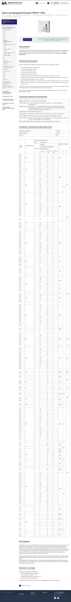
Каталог (21, 592)
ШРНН (4, 76)
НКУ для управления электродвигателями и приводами (7, 83)
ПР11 (5, 47)
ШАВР (4, 37)
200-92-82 (54, 2)
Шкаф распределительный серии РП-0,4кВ (9, 53)
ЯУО (4, 59)
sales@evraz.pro (42, 3)
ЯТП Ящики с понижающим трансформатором (8, 67)
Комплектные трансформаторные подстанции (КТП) (7, 92)
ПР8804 (5, 50)
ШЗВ (4, 74)
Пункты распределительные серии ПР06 (9, 44)
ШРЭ (4, 35)
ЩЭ (4, 57)
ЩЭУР (4, 72)
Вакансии (44, 592)
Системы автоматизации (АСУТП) (8, 104)
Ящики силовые (6, 71)
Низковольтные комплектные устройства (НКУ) (8, 22)
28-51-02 (54, 4)
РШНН (4, 78)
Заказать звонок (64, 3)
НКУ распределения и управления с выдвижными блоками (7, 86)
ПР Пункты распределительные (7, 41)
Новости (33, 592)
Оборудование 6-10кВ (7, 96)
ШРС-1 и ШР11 (6, 64)
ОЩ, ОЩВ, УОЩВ (6, 30)
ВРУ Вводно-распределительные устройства (7, 62)
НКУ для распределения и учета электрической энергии (9, 28)
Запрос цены (27, 39)
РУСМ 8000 (5, 69)
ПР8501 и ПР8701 (7, 55)
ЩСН (4, 38)
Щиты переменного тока (7, 25)
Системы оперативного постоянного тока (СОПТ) (8, 100)
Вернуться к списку (24, 586)
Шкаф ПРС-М (5, 79)
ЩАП (4, 31)
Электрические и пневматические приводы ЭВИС (8, 108)
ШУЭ (4, 33)
